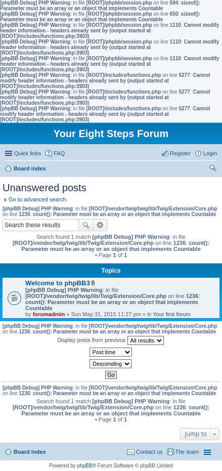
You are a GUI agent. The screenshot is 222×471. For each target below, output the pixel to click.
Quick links (27, 153)
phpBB (85, 465)
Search (86, 225)
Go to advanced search (37, 199)
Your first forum (172, 314)
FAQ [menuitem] (59, 153)
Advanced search (100, 225)
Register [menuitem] (180, 153)
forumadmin (49, 314)
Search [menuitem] (213, 169)
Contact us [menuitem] (149, 452)
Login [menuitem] (210, 153)
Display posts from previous (110, 340)
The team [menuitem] (187, 452)
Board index (30, 452)
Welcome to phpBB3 (57, 283)
